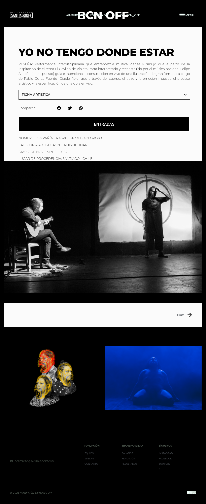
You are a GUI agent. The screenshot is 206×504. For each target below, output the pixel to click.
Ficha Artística (36, 95)
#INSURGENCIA (77, 15)
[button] (104, 94)
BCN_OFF (133, 15)
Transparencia (132, 445)
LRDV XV (118, 15)
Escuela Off (99, 15)
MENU (189, 15)
